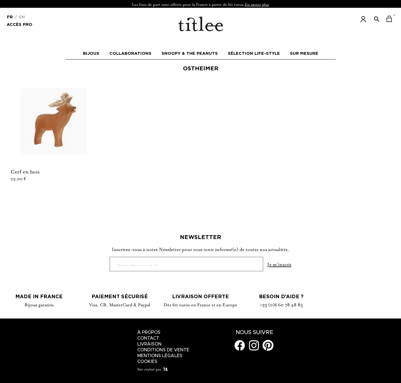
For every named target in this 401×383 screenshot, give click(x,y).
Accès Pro (19, 24)
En (21, 16)
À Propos (148, 332)
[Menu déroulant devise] (10, 16)
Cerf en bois (25, 171)
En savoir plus (257, 4)
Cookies (147, 361)
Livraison (149, 344)
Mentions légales (159, 356)
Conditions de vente (163, 350)
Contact (148, 338)
